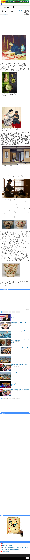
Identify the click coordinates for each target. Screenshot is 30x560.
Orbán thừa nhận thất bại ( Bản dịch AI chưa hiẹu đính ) (20, 389)
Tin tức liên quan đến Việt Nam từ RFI (7, 545)
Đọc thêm (12, 317)
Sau (21, 10)
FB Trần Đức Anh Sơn (4, 14)
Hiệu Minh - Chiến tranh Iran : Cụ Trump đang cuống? (20, 322)
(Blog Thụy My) (13, 384)
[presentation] (8, 306)
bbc (2, 543)
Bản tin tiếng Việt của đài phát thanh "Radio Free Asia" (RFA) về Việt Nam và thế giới (15, 547)
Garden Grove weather (15, 411)
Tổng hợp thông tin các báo (6, 551)
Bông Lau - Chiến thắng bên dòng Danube (18, 372)
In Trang (0, 287)
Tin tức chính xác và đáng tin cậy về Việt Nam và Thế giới (10, 549)
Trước (19, 10)
